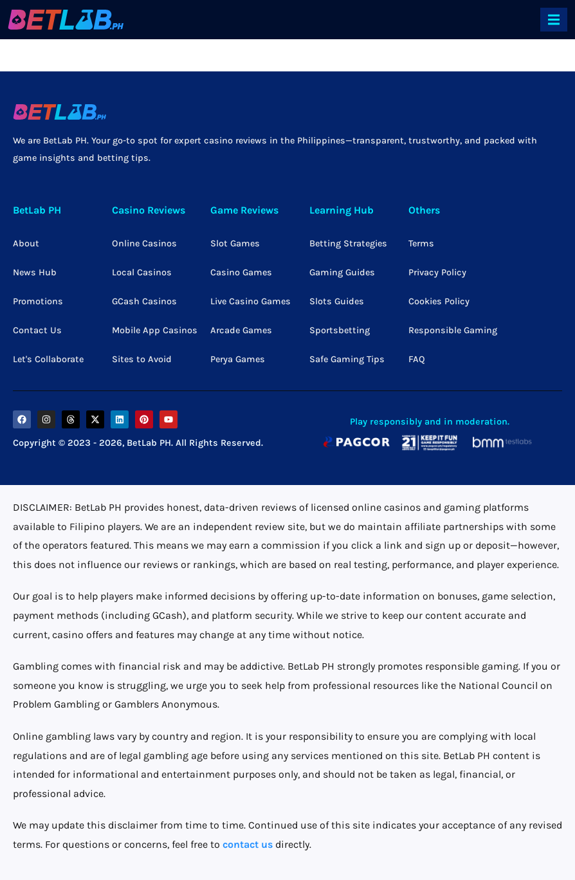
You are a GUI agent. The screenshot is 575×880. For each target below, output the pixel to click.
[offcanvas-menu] (553, 20)
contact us (248, 844)
